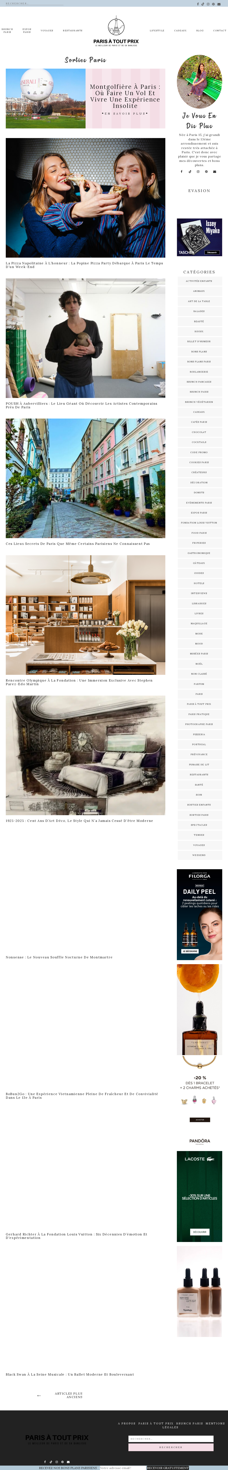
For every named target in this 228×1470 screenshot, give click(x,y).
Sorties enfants (199, 804)
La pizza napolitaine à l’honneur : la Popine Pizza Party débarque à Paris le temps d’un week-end (84, 265)
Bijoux (199, 331)
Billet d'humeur (199, 341)
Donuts (199, 492)
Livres (199, 613)
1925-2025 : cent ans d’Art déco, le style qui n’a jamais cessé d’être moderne (79, 821)
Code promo (199, 452)
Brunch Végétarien (199, 402)
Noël (199, 664)
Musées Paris (199, 653)
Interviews (199, 593)
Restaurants (72, 30)
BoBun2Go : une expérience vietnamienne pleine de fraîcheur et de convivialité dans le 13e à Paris (82, 1096)
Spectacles (199, 825)
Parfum (199, 684)
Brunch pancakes (199, 381)
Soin (199, 794)
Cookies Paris (199, 462)
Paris (199, 694)
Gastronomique (199, 553)
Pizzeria (199, 734)
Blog (200, 30)
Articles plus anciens (69, 1395)
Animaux (199, 291)
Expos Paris (199, 512)
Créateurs (199, 472)
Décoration (199, 482)
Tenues (199, 835)
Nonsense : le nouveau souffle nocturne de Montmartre (59, 957)
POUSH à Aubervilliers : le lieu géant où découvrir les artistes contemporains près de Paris (81, 405)
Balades (199, 311)
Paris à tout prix (199, 704)
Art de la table (199, 301)
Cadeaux (180, 30)
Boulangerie (199, 371)
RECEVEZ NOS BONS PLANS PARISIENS (68, 1468)
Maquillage (199, 623)
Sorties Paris (199, 815)
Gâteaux (199, 563)
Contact (219, 30)
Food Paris (199, 533)
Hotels (199, 583)
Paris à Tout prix (156, 1423)
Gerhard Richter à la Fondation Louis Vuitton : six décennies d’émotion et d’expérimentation (76, 1236)
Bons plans (199, 351)
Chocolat (199, 432)
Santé (199, 784)
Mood (199, 643)
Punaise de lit (199, 764)
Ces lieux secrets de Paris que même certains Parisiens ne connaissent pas (78, 544)
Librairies (199, 603)
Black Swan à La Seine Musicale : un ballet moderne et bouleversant (70, 1374)
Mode (199, 633)
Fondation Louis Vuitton (199, 522)
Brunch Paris (7, 30)
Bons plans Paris (199, 361)
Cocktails (199, 442)
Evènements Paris (199, 502)
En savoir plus (125, 113)
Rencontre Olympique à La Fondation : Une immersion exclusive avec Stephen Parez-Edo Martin (79, 682)
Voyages (47, 30)
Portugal (199, 744)
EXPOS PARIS (26, 30)
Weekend (199, 855)
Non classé (199, 674)
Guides (199, 573)
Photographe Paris (199, 724)
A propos (127, 1423)
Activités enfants (199, 281)
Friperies (199, 543)
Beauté (199, 321)
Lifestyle (157, 30)
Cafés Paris (199, 422)
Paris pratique (199, 714)
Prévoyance (199, 754)
